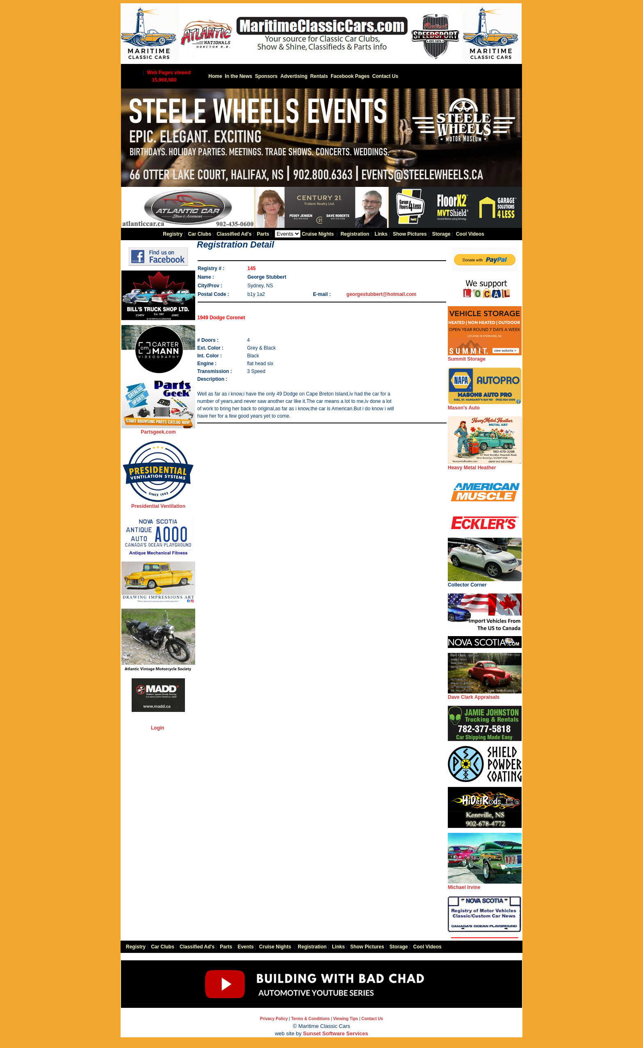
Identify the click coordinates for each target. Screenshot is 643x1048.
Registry (172, 234)
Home (215, 76)
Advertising (294, 76)
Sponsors (266, 76)
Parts (263, 234)
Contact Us (385, 76)
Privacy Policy (274, 1018)
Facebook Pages (350, 76)
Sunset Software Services (335, 1033)
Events (245, 947)
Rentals (319, 76)
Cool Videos (470, 234)
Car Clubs (199, 234)
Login (157, 728)
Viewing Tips (345, 1018)
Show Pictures (410, 234)
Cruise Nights (318, 234)
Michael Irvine (485, 884)
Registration (354, 234)
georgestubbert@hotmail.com (381, 294)
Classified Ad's (234, 234)
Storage (441, 234)
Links (381, 234)
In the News (238, 76)
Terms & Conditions (310, 1018)
